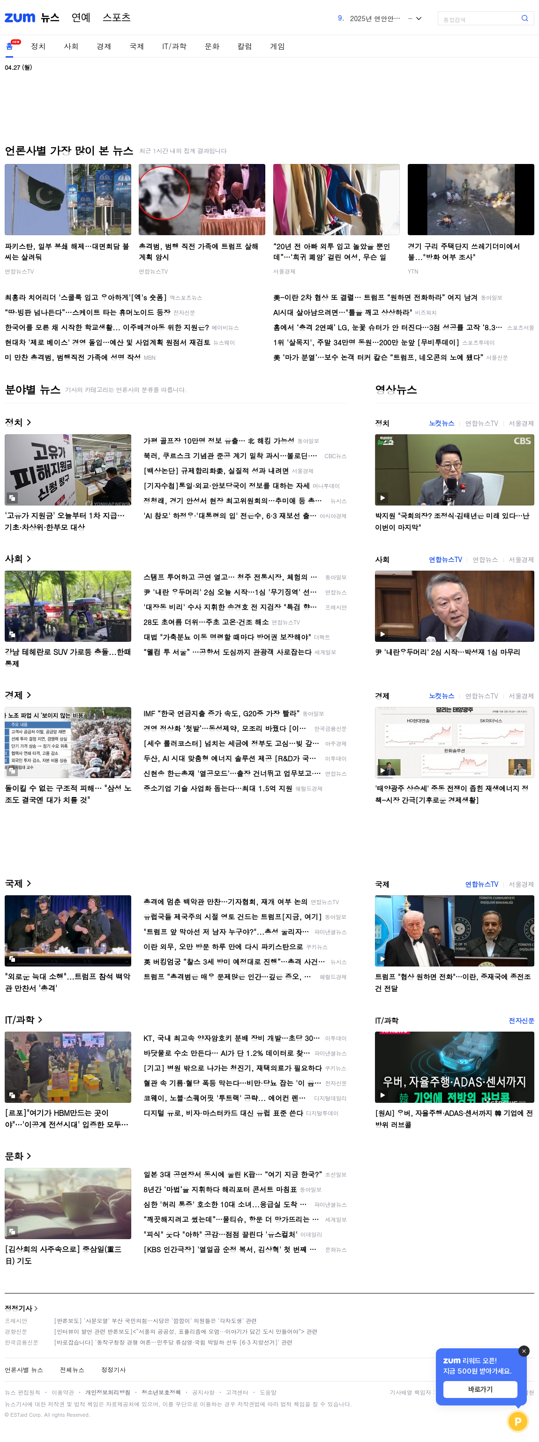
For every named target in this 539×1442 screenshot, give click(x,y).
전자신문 (521, 1020)
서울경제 (284, 271)
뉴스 (50, 18)
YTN (413, 271)
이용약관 (63, 1392)
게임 (277, 46)
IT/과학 (174, 46)
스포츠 (117, 18)
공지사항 (203, 1392)
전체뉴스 (72, 1369)
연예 (81, 18)
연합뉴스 (485, 559)
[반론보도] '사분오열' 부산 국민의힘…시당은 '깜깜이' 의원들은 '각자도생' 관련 (155, 1320)
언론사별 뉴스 (24, 1369)
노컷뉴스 (441, 423)
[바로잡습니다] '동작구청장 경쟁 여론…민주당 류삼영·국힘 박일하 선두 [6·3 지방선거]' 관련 (173, 1342)
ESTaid (18, 1414)
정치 (38, 46)
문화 (211, 46)
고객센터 (237, 1392)
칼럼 (244, 46)
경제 (104, 46)
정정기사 (18, 1308)
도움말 (268, 1392)
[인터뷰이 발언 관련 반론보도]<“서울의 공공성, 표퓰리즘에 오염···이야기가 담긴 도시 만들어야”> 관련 (186, 1331)
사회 (71, 46)
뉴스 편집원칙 (22, 1392)
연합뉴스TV (19, 271)
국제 (136, 46)
